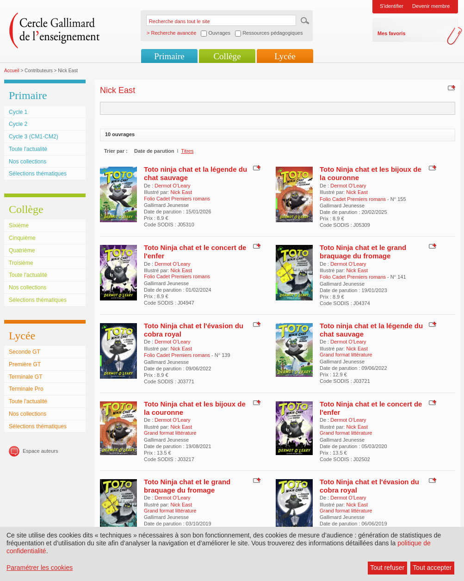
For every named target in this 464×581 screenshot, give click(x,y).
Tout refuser (387, 567)
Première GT (25, 364)
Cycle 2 (18, 124)
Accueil (11, 70)
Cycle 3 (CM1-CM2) (33, 136)
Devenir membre (431, 6)
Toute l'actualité (28, 149)
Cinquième (22, 238)
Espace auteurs (40, 451)
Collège (227, 56)
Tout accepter (432, 567)
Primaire (169, 56)
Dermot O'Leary (172, 185)
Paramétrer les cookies (39, 567)
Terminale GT (26, 377)
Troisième (21, 263)
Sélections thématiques (38, 173)
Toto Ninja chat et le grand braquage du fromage (363, 252)
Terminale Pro (26, 389)
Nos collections (27, 161)
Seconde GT (24, 352)
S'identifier (391, 6)
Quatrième (22, 250)
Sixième (19, 225)
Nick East (181, 192)
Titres (187, 151)
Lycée (284, 56)
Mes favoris (391, 33)
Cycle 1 (18, 112)
